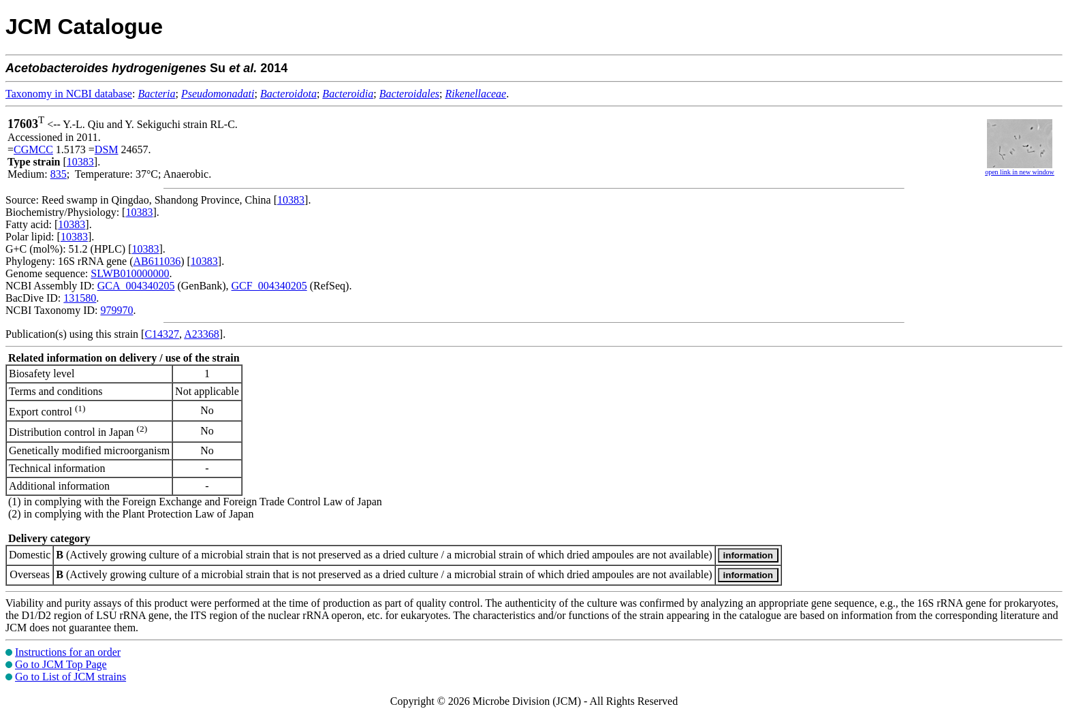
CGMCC (33, 149)
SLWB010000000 (130, 273)
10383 (80, 162)
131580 (79, 298)
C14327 (161, 334)
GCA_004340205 (136, 285)
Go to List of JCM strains (70, 676)
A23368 (201, 334)
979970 (116, 310)
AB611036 (157, 261)
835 (58, 174)
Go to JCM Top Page (61, 664)
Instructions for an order (68, 652)
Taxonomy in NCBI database (68, 93)
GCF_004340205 (269, 285)
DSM (107, 149)
